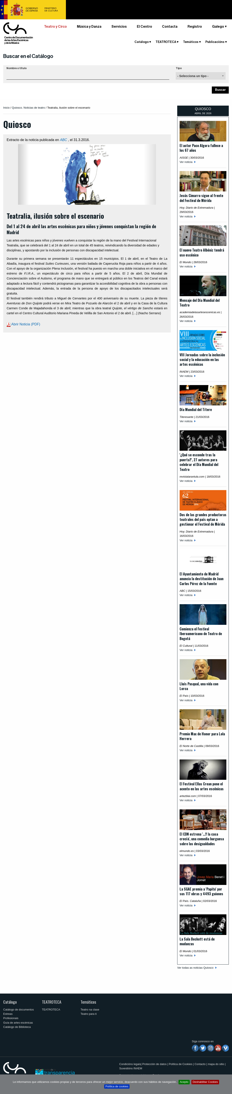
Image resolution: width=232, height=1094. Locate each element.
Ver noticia (186, 162)
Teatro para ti (89, 1013)
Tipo (179, 68)
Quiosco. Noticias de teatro (28, 107)
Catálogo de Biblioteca (17, 1027)
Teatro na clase (90, 1009)
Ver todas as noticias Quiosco (195, 967)
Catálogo (141, 42)
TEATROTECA (166, 42)
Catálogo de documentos (18, 1009)
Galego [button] (218, 26)
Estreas (7, 1013)
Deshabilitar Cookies (205, 1081)
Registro (195, 26)
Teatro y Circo (55, 26)
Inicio (6, 107)
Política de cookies (116, 1086)
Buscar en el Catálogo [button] (28, 56)
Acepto (184, 1081)
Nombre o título (16, 68)
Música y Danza (89, 26)
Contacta (169, 26)
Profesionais (10, 1018)
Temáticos (190, 42)
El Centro (144, 26)
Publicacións (214, 42)
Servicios (119, 26)
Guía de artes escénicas (18, 1022)
